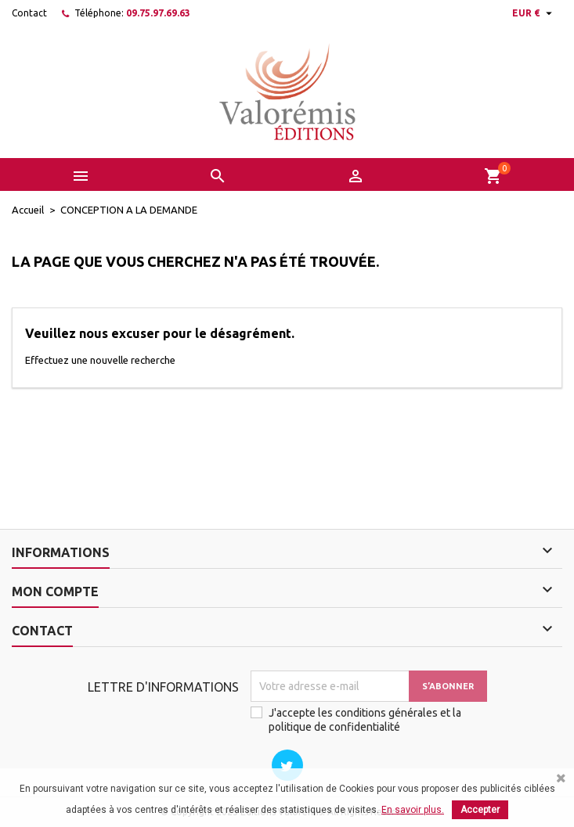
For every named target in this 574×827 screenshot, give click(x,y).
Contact (29, 13)
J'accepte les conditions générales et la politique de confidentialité (365, 720)
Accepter (480, 809)
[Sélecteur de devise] (534, 13)
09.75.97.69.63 (158, 13)
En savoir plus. (412, 809)
